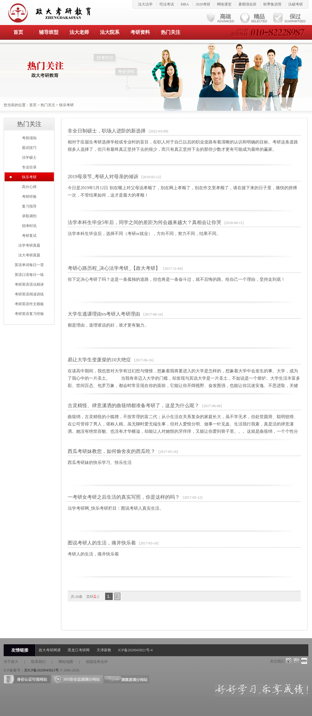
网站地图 (65, 662)
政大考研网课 (50, 650)
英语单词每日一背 (29, 265)
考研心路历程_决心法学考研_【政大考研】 (114, 268)
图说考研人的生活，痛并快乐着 (102, 542)
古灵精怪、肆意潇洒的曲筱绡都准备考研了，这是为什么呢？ (133, 405)
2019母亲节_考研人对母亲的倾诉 (103, 176)
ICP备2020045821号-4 (135, 650)
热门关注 (170, 32)
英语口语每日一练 (29, 275)
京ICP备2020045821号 (41, 670)
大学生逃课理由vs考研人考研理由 (104, 313)
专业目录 (29, 167)
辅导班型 (48, 32)
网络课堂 (224, 4)
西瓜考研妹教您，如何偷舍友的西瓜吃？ (111, 451)
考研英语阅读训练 (29, 294)
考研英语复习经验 (29, 314)
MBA (185, 4)
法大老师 (79, 32)
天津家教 (104, 650)
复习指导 (29, 206)
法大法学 (145, 4)
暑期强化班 (247, 4)
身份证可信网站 (27, 679)
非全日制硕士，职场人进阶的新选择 (107, 130)
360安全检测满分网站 (77, 679)
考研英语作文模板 (29, 304)
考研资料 (140, 32)
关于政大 (11, 662)
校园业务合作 (97, 662)
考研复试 (29, 235)
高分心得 (29, 187)
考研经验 (29, 196)
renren (304, 661)
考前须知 (29, 138)
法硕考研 (295, 4)
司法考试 (166, 4)
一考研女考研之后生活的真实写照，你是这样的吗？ (124, 497)
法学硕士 (29, 157)
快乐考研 (66, 105)
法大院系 (109, 32)
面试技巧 (29, 148)
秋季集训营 (272, 4)
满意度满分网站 (127, 679)
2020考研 (203, 4)
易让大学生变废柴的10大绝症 (99, 359)
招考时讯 (29, 226)
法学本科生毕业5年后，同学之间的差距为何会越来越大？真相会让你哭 (144, 222)
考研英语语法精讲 (29, 284)
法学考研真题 (29, 245)
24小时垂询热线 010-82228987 (266, 32)
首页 (18, 32)
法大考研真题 (29, 255)
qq (296, 661)
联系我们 (38, 662)
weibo (288, 661)
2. (117, 596)
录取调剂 (29, 216)
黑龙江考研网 (79, 650)
